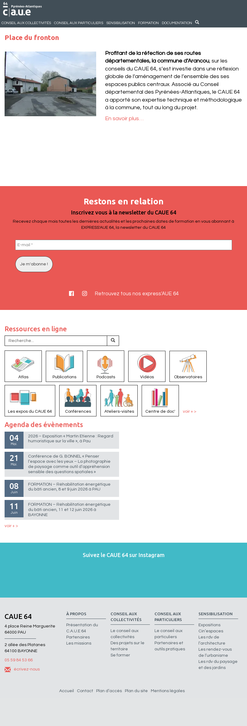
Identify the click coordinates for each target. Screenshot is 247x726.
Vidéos (147, 366)
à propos (76, 614)
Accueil (66, 691)
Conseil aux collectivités (26, 23)
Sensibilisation (120, 23)
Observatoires (188, 366)
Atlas (23, 365)
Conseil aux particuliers (78, 23)
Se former (120, 655)
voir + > (189, 411)
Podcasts (105, 365)
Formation (148, 23)
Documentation (177, 23)
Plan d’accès (109, 691)
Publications (64, 366)
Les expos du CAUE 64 (30, 400)
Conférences (78, 400)
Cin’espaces (210, 631)
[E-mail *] (123, 245)
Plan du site (136, 691)
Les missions (78, 643)
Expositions (209, 625)
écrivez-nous (22, 669)
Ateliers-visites (119, 400)
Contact (85, 691)
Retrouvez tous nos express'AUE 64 (137, 294)
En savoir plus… (124, 118)
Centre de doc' (160, 400)
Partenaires (78, 637)
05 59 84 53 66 (19, 660)
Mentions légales (168, 691)
